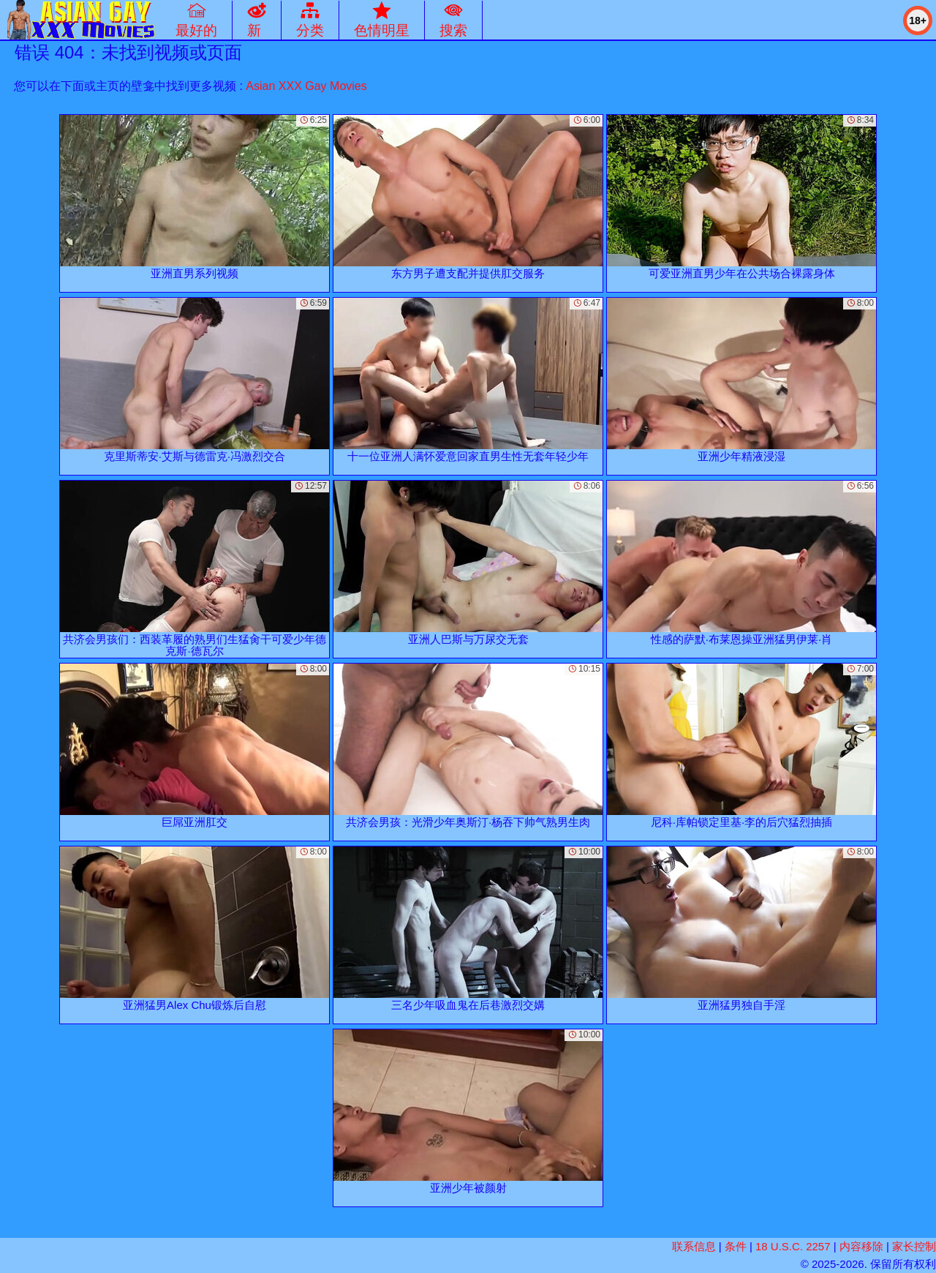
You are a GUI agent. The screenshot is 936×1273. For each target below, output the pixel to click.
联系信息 (694, 1246)
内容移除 (861, 1246)
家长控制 (914, 1246)
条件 (736, 1246)
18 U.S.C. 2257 (793, 1246)
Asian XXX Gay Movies (306, 86)
